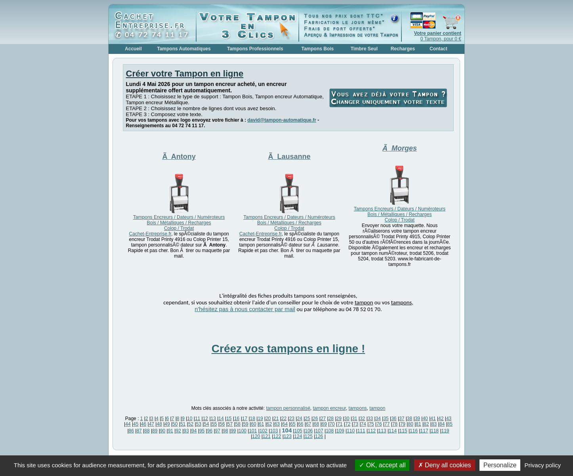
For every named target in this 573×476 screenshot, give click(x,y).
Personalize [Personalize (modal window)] (500, 465)
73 (355, 424)
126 (319, 436)
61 (261, 424)
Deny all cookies (444, 465)
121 (267, 436)
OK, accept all (382, 465)
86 (131, 431)
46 (143, 424)
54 (206, 424)
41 (432, 418)
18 (252, 418)
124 (298, 436)
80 (410, 424)
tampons (358, 408)
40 (425, 418)
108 (330, 431)
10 (189, 418)
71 (339, 424)
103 (274, 431)
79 (402, 424)
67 (308, 424)
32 (362, 418)
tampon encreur (329, 408)
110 (351, 431)
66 (300, 424)
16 (236, 418)
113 (382, 431)
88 (146, 431)
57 (230, 424)
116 (414, 431)
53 (198, 424)
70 (331, 424)
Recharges (403, 49)
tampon (377, 408)
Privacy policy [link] (543, 465)
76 (379, 424)
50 (175, 424)
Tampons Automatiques (183, 49)
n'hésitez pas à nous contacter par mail (245, 309)
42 (440, 418)
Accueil (133, 49)
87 (138, 431)
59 (245, 424)
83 (434, 424)
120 (256, 436)
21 (276, 418)
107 (319, 431)
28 (331, 418)
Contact (438, 49)
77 (387, 424)
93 (186, 431)
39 (417, 418)
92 (178, 431)
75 (371, 424)
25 (307, 418)
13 (213, 418)
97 (217, 431)
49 (167, 424)
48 (159, 424)
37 (401, 418)
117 (424, 431)
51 (182, 424)
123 (288, 436)
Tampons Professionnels (255, 49)
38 (409, 418)
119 (445, 431)
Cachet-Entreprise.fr (150, 234)
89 (154, 431)
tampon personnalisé (288, 408)
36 (393, 418)
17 (244, 418)
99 (233, 431)
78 (394, 424)
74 (363, 424)
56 (222, 424)
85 (450, 424)
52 (190, 424)
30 (346, 418)
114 (393, 431)
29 (339, 418)
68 (316, 424)
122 (277, 436)
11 (197, 418)
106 (309, 431)
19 (260, 418)
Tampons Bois (317, 49)
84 (442, 424)
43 (448, 418)
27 (323, 418)
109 (340, 431)
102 (263, 431)
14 (220, 418)
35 (385, 418)
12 (205, 418)
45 (135, 424)
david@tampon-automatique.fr (281, 120)
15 (228, 418)
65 (292, 424)
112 (372, 431)
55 (214, 424)
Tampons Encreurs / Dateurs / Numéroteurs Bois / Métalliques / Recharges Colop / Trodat (179, 222)
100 (242, 431)
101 (253, 431)
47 (151, 424)
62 (269, 424)
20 (268, 418)
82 (426, 424)
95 (201, 431)
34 (378, 418)
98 (225, 431)
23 (291, 418)
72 (347, 424)
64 (284, 424)
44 (127, 424)
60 (253, 424)
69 (324, 424)
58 (238, 424)
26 (315, 418)
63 (277, 424)
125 (309, 436)
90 (162, 431)
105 (298, 431)
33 (370, 418)
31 (354, 418)
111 (361, 431)
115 (403, 431)
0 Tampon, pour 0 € (437, 36)
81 (418, 424)
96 (209, 431)
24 (299, 418)
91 (170, 431)
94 (194, 431)
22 (283, 418)
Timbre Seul (364, 49)
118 (435, 431)
